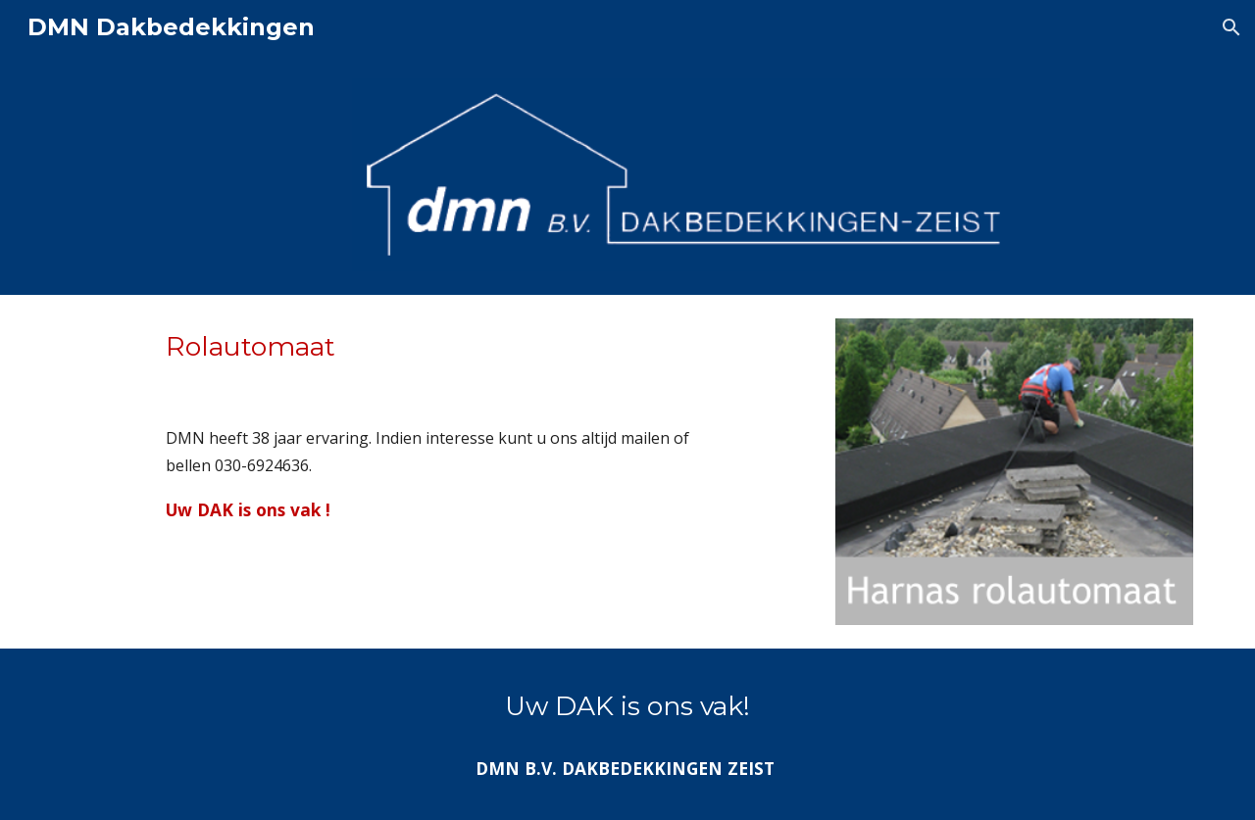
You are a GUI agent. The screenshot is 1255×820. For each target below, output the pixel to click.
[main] (433, 425)
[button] (1231, 27)
